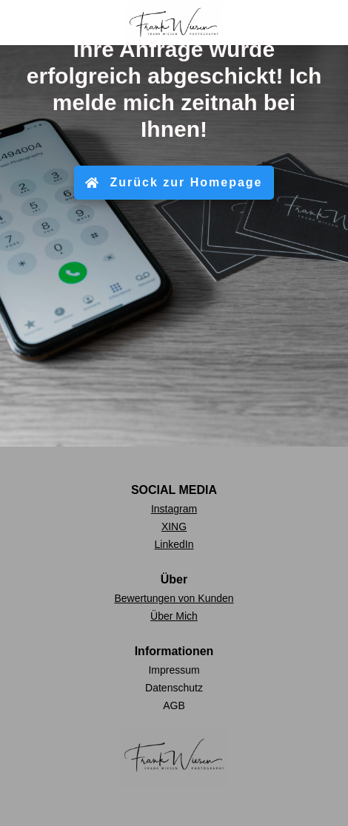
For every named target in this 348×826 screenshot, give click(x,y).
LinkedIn (174, 544)
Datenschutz (174, 688)
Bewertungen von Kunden (173, 598)
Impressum (173, 670)
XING (174, 526)
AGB (174, 705)
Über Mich (174, 616)
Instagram (174, 509)
